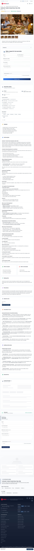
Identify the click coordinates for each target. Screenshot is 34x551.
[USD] (19, 511)
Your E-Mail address (5, 425)
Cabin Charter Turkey (4, 527)
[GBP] (28, 511)
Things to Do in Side (20, 516)
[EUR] (22, 511)
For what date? (5, 62)
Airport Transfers (3, 532)
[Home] (2, 6)
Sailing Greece (3, 529)
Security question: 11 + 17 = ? (6, 441)
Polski (25, 506)
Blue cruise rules (3, 524)
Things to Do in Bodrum (21, 527)
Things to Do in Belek (20, 521)
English (22, 506)
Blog (1, 542)
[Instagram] (32, 498)
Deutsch (19, 506)
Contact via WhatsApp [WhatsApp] (5, 512)
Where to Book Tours (4, 534)
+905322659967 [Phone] (4, 510)
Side (4, 6)
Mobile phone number (6, 58)
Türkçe (29, 506)
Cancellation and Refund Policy (5, 519)
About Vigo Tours (3, 516)
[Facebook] (27, 498)
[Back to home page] (5, 4)
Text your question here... (5, 433)
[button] (2, 37)
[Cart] (30, 4)
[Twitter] (30, 498)
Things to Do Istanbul (20, 524)
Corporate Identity (3, 521)
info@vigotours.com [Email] (4, 508)
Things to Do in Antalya (21, 519)
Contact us (2, 539)
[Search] (28, 4)
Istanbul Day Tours (3, 537)
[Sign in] (31, 1)
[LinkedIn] (32, 500)
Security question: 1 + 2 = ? (8, 73)
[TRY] (25, 511)
